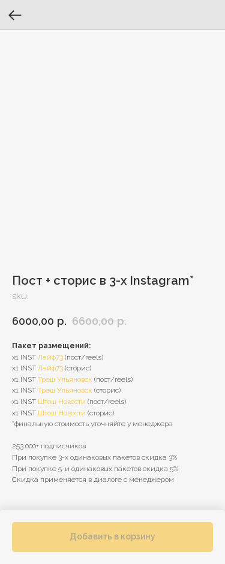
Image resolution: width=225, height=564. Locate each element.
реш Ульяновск (66, 390)
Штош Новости (62, 401)
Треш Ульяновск (65, 379)
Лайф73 (50, 357)
